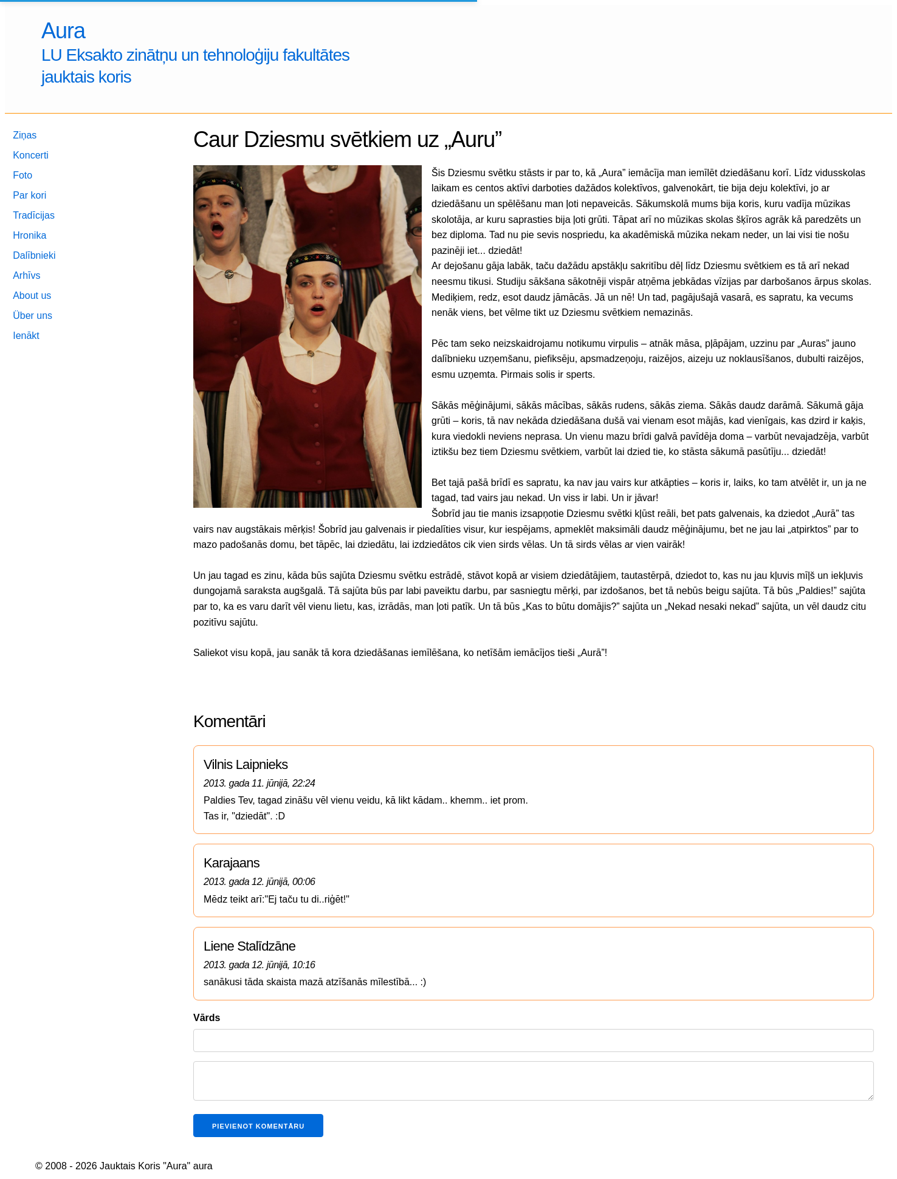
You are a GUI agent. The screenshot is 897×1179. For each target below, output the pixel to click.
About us (32, 295)
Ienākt (26, 335)
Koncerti (31, 155)
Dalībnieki (34, 255)
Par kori (29, 195)
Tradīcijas (34, 215)
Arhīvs (26, 275)
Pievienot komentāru (258, 1126)
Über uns (32, 315)
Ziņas (24, 135)
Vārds (206, 1018)
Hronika (29, 235)
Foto (22, 175)
